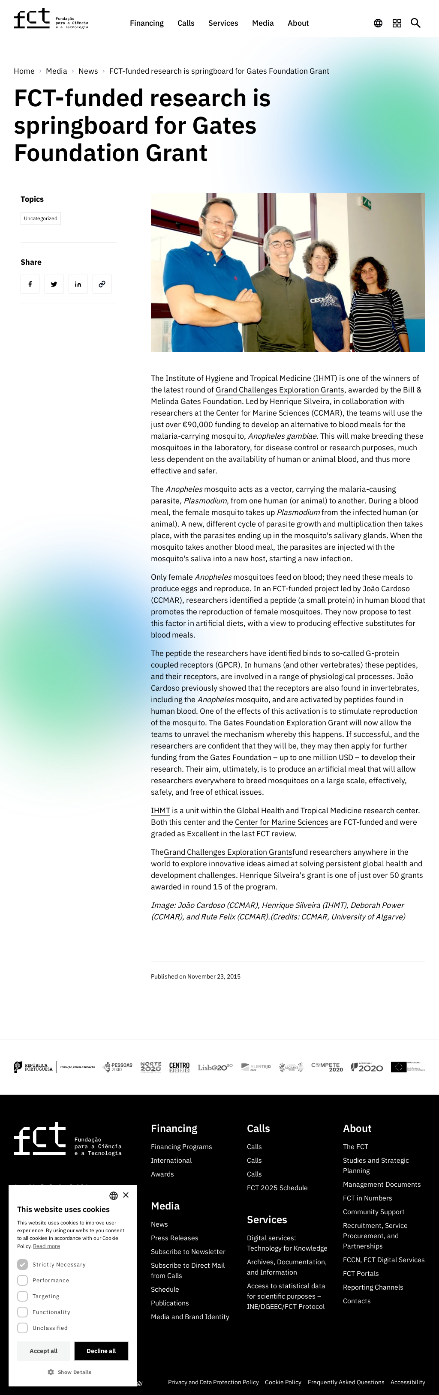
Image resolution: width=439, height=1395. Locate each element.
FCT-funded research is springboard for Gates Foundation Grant (219, 71)
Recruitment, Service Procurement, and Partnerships (375, 1235)
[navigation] (378, 23)
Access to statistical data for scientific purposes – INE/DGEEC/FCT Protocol (286, 1296)
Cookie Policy (283, 1382)
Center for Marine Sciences (281, 822)
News (88, 71)
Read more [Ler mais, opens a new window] (46, 1246)
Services (223, 23)
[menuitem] (147, 27)
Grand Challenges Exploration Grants (280, 390)
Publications (170, 1303)
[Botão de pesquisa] (415, 23)
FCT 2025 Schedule (277, 1187)
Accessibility (408, 1382)
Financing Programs (181, 1146)
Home (24, 71)
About (298, 23)
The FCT (355, 1146)
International (171, 1160)
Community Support (374, 1211)
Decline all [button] (101, 1351)
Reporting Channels (373, 1287)
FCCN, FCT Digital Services (384, 1259)
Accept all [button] (43, 1351)
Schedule (165, 1289)
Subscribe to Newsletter (188, 1251)
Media (263, 23)
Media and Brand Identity (190, 1316)
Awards (162, 1174)
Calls (186, 23)
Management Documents (382, 1184)
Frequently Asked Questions (346, 1382)
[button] (73, 1372)
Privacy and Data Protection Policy (213, 1382)
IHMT (160, 810)
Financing (147, 23)
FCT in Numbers (367, 1198)
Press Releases (174, 1237)
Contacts (357, 1300)
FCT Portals (361, 1273)
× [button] (125, 1195)
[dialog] (73, 1285)
